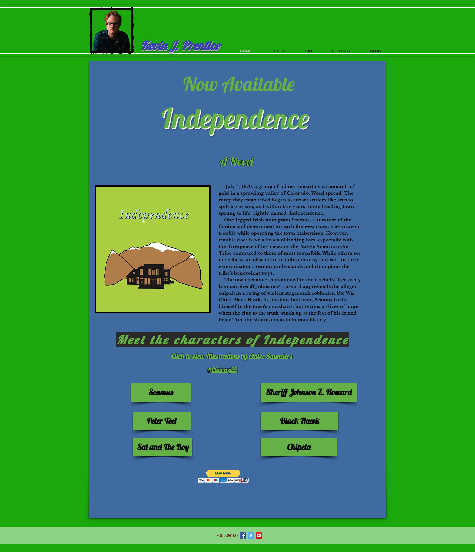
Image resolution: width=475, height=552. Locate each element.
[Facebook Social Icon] (243, 535)
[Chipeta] (299, 447)
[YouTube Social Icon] (259, 535)
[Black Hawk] (299, 421)
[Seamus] (161, 392)
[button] (223, 476)
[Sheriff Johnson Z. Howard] (309, 392)
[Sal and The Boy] (162, 447)
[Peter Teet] (162, 421)
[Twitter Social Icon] (251, 535)
